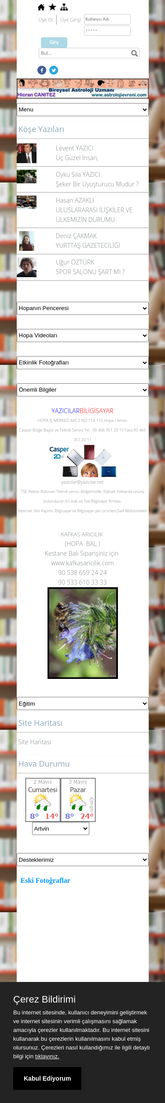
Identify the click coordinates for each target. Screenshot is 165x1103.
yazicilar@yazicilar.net (82, 482)
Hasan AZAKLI (75, 200)
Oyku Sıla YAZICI (78, 174)
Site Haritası (34, 742)
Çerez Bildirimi (44, 999)
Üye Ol (46, 19)
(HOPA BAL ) (82, 543)
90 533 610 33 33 (82, 582)
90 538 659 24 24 (82, 572)
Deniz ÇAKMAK (76, 236)
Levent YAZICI (74, 148)
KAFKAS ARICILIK (82, 534)
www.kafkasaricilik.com (82, 563)
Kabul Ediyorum (47, 1078)
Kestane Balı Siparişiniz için (82, 553)
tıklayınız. (47, 1056)
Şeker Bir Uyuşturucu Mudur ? (97, 184)
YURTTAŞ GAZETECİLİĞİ (88, 245)
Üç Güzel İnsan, (77, 157)
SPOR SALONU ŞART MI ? (90, 272)
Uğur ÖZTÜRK (75, 262)
